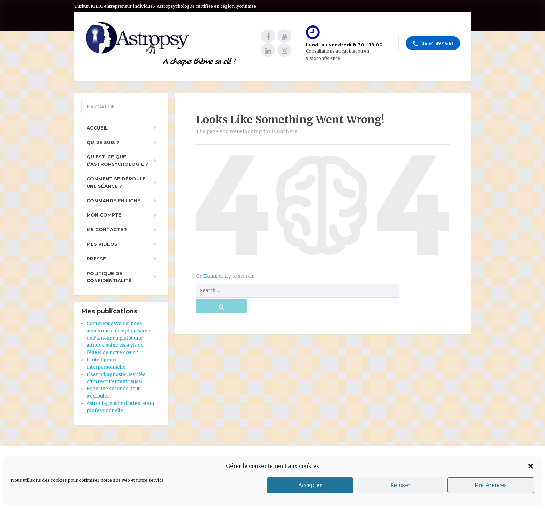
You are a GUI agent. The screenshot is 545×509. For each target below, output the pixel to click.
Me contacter (107, 229)
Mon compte (104, 215)
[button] (530, 466)
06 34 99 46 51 (433, 43)
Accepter (310, 485)
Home (211, 276)
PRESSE (96, 258)
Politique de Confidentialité (109, 277)
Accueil (97, 128)
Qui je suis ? (103, 142)
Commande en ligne (113, 200)
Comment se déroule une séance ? (116, 182)
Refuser (400, 485)
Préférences (491, 485)
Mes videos (102, 244)
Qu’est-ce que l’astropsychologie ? (117, 160)
